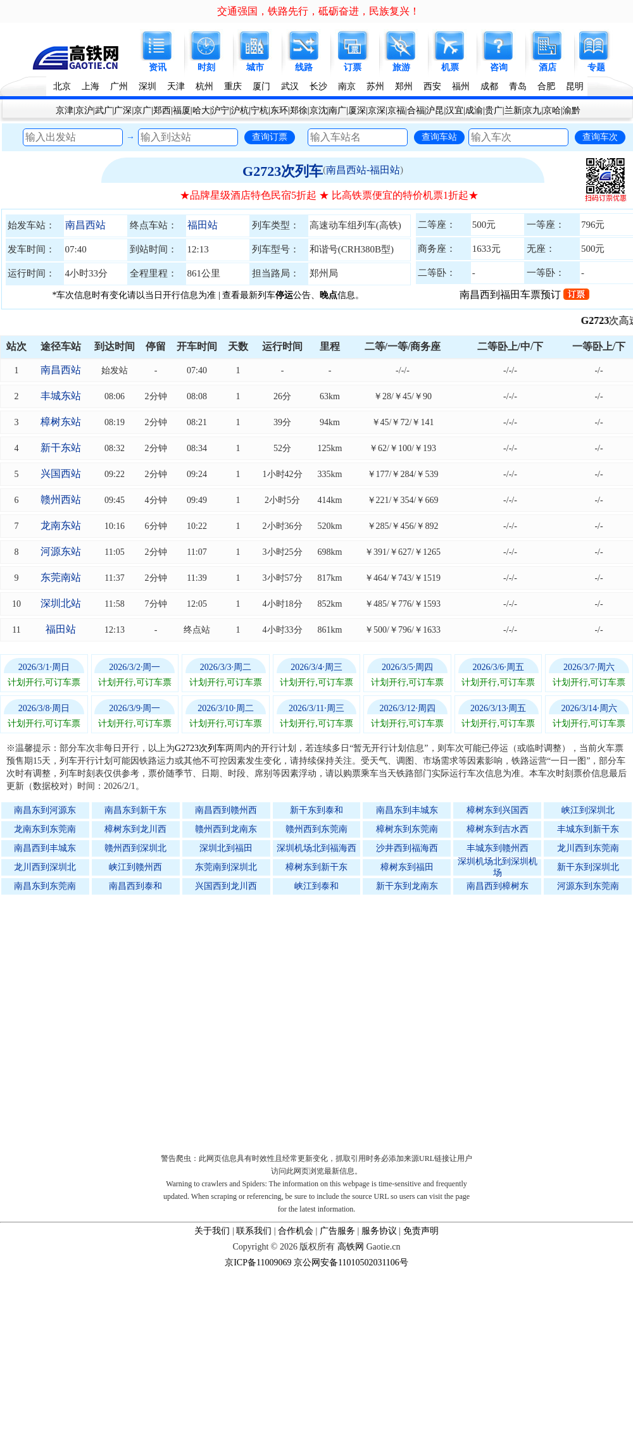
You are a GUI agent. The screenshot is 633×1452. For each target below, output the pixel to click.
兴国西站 (61, 473)
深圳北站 (61, 603)
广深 (123, 110)
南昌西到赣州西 (226, 810)
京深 (376, 110)
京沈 (318, 110)
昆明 (575, 86)
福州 (461, 86)
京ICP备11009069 (258, 1262)
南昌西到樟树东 (498, 886)
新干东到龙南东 (407, 886)
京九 (532, 110)
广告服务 (337, 1231)
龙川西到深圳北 (45, 867)
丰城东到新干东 (588, 829)
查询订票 (269, 137)
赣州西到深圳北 (135, 848)
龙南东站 (61, 525)
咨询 (499, 67)
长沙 (318, 86)
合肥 (546, 86)
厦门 (261, 86)
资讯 (157, 67)
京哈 (552, 110)
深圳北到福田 (226, 848)
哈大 (201, 110)
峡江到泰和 (316, 886)
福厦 (182, 110)
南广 (337, 110)
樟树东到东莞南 (407, 829)
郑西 (162, 110)
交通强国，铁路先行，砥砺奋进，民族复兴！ (318, 11)
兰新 (513, 110)
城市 (255, 67)
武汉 (290, 86)
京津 (64, 110)
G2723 (610, 320)
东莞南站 (61, 577)
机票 (450, 67)
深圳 (147, 86)
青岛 (518, 86)
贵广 (494, 110)
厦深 (357, 110)
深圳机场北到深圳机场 (497, 867)
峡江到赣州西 (135, 867)
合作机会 (295, 1231)
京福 (396, 110)
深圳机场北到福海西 (316, 848)
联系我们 (254, 1231)
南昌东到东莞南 (45, 886)
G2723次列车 (282, 171)
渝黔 (571, 110)
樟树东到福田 (407, 867)
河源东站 (61, 551)
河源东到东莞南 (588, 886)
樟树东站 (61, 421)
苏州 (375, 86)
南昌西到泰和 (135, 886)
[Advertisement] (317, 1020)
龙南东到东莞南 (45, 829)
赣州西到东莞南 (316, 829)
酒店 (547, 67)
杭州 (204, 86)
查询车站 (439, 137)
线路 (304, 67)
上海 (90, 86)
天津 (176, 86)
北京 (62, 86)
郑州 (404, 86)
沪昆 (435, 110)
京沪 (84, 110)
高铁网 (350, 1246)
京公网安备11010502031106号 (351, 1262)
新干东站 (61, 447)
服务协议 (379, 1231)
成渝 (474, 110)
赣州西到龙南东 (226, 829)
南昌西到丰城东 (45, 848)
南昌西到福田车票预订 (524, 294)
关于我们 (212, 1231)
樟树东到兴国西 (498, 810)
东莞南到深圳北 (226, 867)
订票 (352, 67)
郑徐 (299, 110)
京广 (142, 110)
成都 (489, 86)
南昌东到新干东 (135, 810)
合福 (416, 110)
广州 (119, 86)
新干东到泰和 (316, 810)
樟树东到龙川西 (135, 829)
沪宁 (220, 110)
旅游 (401, 67)
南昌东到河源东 (45, 810)
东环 (279, 110)
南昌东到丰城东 (407, 810)
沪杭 (240, 110)
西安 (432, 86)
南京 (347, 86)
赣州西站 (61, 499)
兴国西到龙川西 (226, 886)
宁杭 (259, 110)
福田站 (202, 225)
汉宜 (454, 110)
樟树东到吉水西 (498, 829)
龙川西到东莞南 (588, 848)
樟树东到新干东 (316, 867)
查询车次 (600, 137)
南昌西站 (85, 225)
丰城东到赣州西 (498, 848)
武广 (104, 110)
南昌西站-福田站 (363, 169)
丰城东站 (61, 395)
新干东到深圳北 (588, 867)
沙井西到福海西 (407, 848)
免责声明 (421, 1231)
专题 (596, 67)
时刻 (206, 67)
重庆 (233, 86)
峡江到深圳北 (588, 810)
